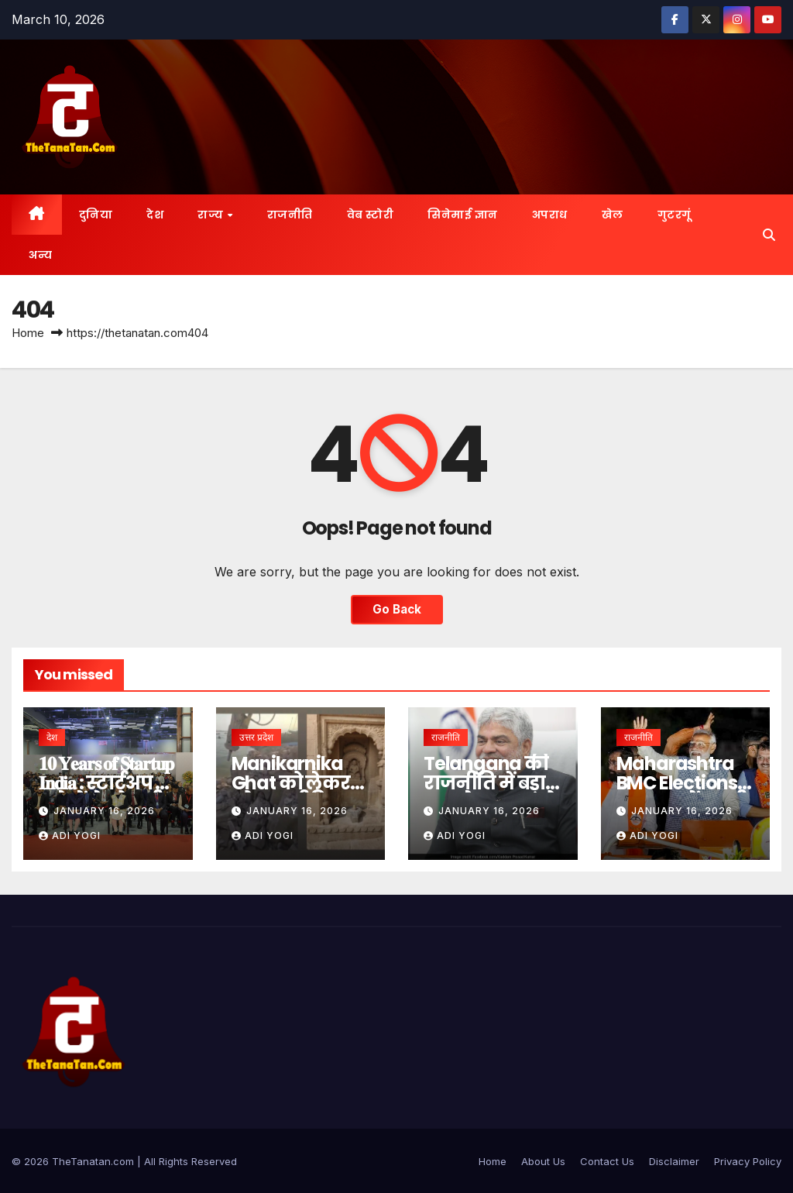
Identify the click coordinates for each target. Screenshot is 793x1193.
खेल (612, 214)
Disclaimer (674, 1161)
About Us (543, 1161)
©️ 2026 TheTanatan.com (74, 1161)
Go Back (396, 609)
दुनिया (96, 214)
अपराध (550, 214)
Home (28, 332)
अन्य (40, 255)
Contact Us (607, 1161)
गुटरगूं (674, 214)
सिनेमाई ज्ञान (462, 214)
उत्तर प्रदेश (256, 737)
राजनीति (290, 214)
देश (154, 214)
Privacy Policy (747, 1161)
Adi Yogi (70, 835)
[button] (769, 234)
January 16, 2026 (104, 811)
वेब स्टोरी (370, 214)
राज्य (211, 214)
